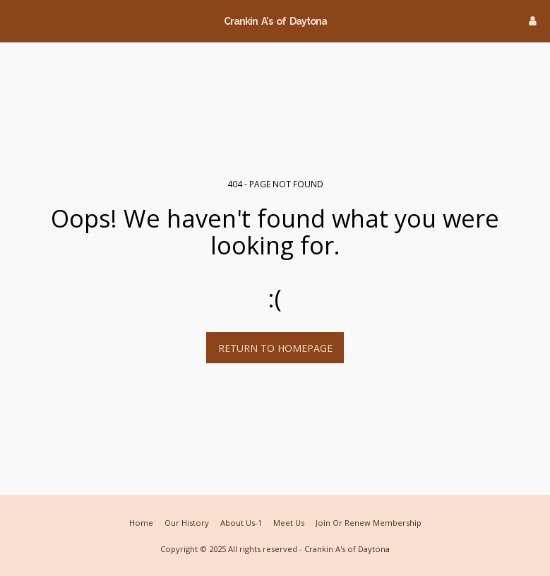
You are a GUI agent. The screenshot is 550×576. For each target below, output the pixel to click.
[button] (16, 20)
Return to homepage (275, 348)
